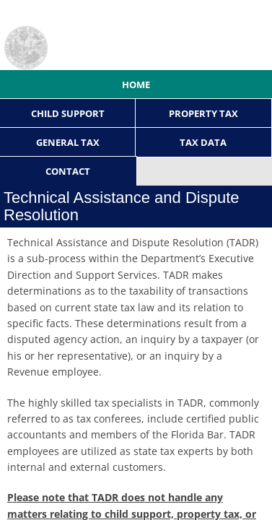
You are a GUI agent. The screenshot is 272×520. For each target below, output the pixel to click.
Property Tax (203, 113)
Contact (67, 171)
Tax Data (203, 142)
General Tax (68, 142)
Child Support (68, 113)
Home (136, 84)
